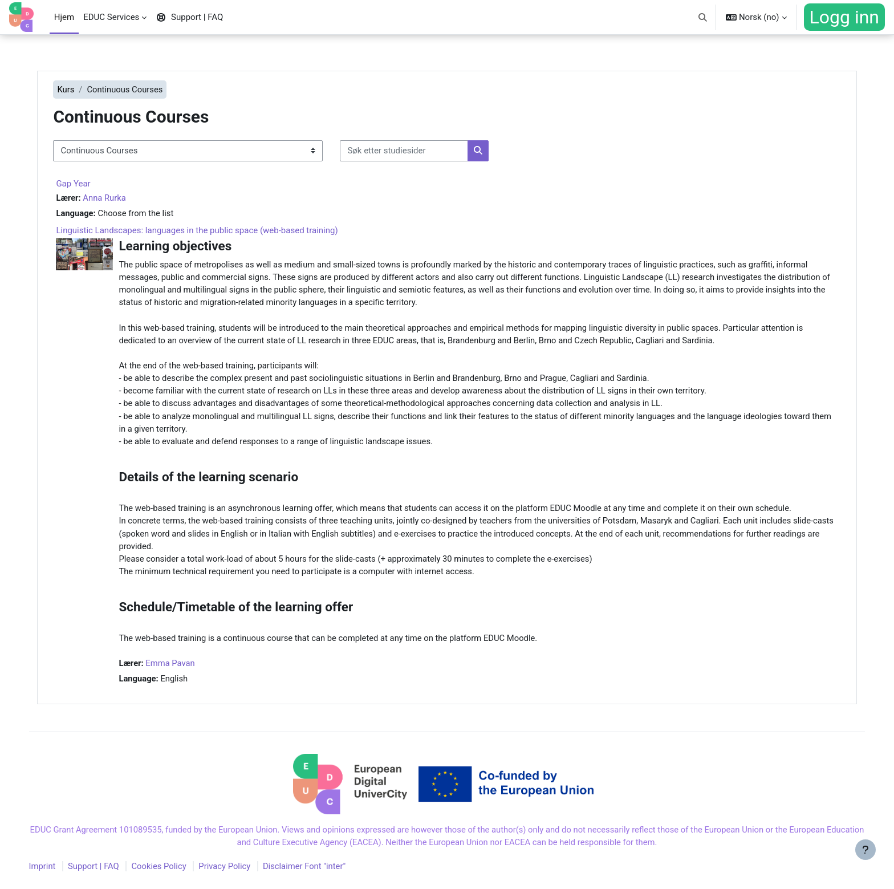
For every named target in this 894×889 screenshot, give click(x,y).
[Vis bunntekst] (865, 860)
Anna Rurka (117, 198)
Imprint (54, 873)
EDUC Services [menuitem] (111, 17)
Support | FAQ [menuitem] (189, 17)
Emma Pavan (182, 669)
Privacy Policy (239, 873)
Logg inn (844, 17)
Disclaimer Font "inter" (320, 873)
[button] (702, 17)
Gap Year (84, 183)
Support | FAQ (106, 873)
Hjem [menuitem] (64, 17)
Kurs (77, 89)
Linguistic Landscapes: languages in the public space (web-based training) (208, 231)
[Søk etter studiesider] (415, 151)
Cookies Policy (172, 873)
